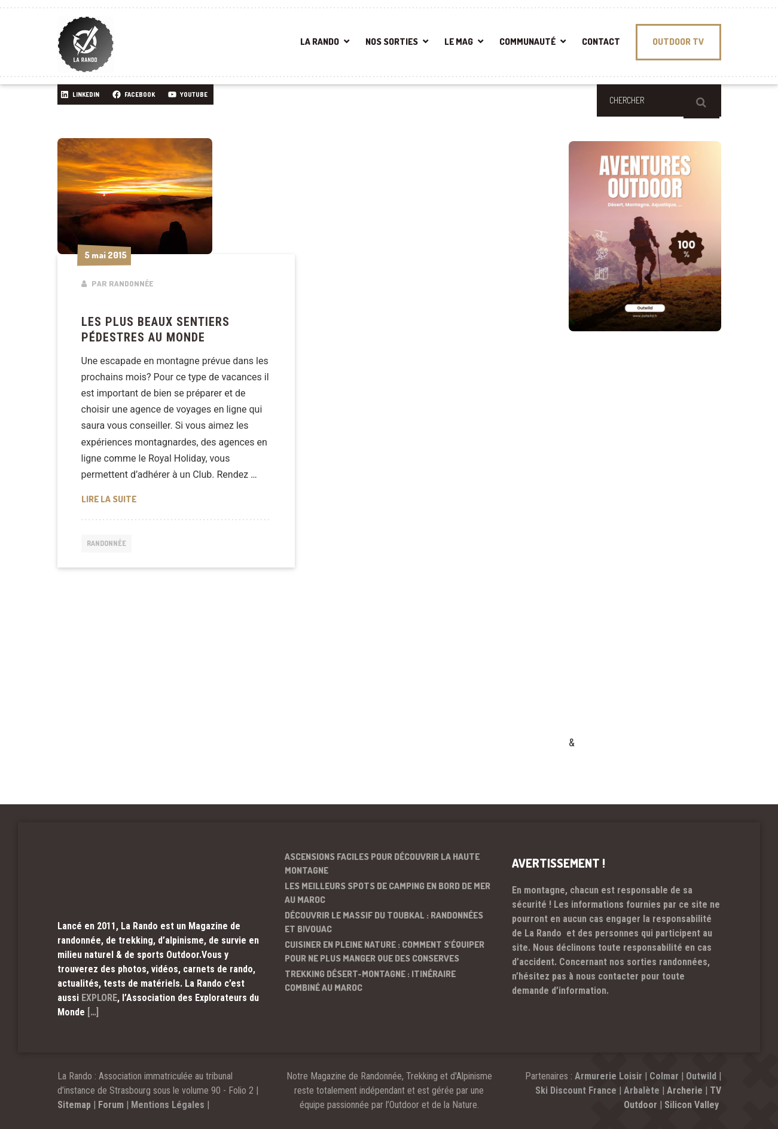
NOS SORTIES (391, 41)
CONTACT (601, 41)
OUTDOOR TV (678, 41)
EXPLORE (99, 997)
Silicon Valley (692, 1104)
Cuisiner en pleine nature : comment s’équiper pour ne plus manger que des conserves (384, 951)
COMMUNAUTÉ (527, 41)
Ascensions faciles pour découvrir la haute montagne (382, 863)
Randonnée (109, 544)
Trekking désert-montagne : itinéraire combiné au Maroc (370, 980)
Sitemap (74, 1104)
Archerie (685, 1090)
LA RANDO (319, 41)
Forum (111, 1104)
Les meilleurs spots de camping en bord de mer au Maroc (387, 892)
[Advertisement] (658, 550)
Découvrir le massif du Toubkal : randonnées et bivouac (384, 922)
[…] (93, 1012)
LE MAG (458, 41)
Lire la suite (176, 498)
